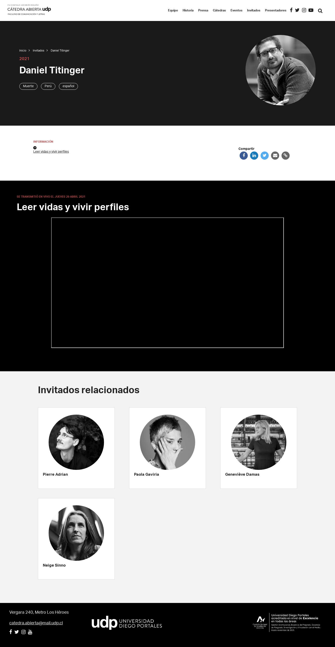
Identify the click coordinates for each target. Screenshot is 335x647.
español (68, 86)
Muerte (28, 86)
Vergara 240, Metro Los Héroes (39, 612)
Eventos (242, 10)
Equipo (179, 10)
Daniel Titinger (60, 50)
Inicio (22, 50)
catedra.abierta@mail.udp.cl (36, 623)
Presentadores (281, 10)
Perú (48, 86)
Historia (193, 10)
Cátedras (224, 10)
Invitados (259, 10)
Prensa (209, 10)
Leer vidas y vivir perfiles (51, 149)
